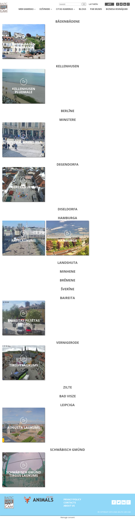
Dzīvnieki (46, 9)
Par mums (96, 9)
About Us (69, 505)
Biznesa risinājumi (117, 9)
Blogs (82, 9)
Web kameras (26, 9)
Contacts (70, 502)
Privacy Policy (72, 499)
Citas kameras (65, 9)
